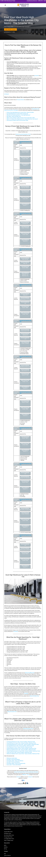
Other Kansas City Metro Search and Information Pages (17, 120)
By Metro (6, 847)
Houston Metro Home (8, 831)
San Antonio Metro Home (9, 835)
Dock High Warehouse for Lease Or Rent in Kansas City (17, 113)
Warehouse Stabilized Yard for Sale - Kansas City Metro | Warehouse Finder (21, 749)
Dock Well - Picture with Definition (13, 759)
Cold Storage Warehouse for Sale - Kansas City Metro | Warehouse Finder (21, 741)
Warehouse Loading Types (12, 758)
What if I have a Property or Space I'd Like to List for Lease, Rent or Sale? (21, 117)
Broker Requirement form (28, 728)
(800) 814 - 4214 (26, 774)
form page (26, 693)
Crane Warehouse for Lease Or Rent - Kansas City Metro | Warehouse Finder (21, 743)
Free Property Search (10, 29)
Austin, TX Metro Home (8, 840)
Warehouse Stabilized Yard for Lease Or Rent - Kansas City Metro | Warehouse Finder (23, 753)
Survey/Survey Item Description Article (23, 134)
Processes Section (20, 99)
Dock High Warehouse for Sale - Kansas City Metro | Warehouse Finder (20, 745)
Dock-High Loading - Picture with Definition (15, 760)
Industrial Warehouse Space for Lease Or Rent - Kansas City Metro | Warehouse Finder (23, 751)
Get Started (6, 94)
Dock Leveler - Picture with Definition (14, 764)
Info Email (19, 776)
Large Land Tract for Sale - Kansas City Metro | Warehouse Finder (19, 752)
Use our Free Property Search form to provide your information (26, 771)
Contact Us (30, 776)
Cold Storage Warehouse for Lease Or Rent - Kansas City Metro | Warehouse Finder (23, 744)
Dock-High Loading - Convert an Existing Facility (16, 763)
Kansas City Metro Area (29, 672)
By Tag (5, 848)
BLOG (5, 845)
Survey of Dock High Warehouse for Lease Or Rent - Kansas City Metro (20, 112)
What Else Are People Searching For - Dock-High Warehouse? (18, 115)
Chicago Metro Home (8, 836)
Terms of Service (7, 855)
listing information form (12, 711)
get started (36, 75)
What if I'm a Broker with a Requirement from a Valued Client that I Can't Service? (22, 119)
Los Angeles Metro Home (9, 838)
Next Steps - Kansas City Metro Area (14, 116)
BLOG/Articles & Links (33, 815)
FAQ (5, 853)
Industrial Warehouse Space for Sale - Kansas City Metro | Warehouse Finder (21, 748)
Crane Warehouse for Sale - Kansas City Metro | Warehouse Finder (19, 747)
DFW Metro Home (7, 833)
